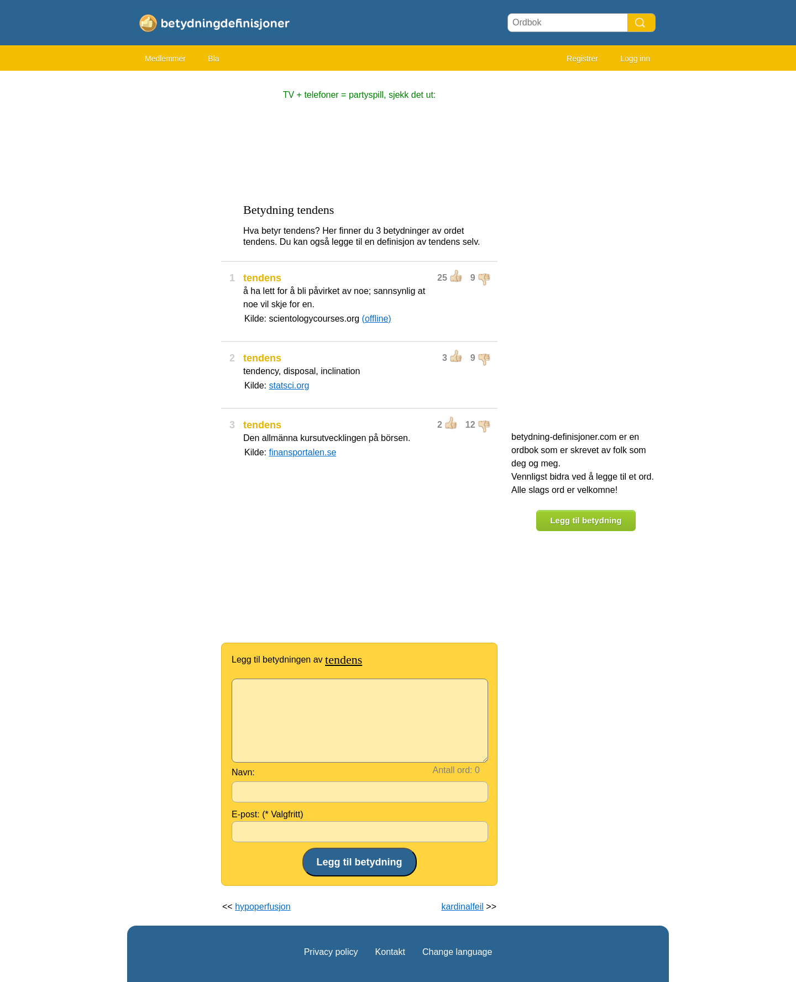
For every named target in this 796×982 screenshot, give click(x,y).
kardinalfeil (462, 906)
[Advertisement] (171, 243)
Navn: (243, 772)
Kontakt (390, 952)
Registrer (582, 58)
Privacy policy (331, 952)
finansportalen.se (302, 452)
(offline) (376, 318)
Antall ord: (453, 770)
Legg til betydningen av (297, 659)
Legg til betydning (585, 520)
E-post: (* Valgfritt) (267, 814)
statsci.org (289, 385)
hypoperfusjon (263, 906)
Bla (213, 58)
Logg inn (635, 58)
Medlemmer (165, 58)
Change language (457, 952)
